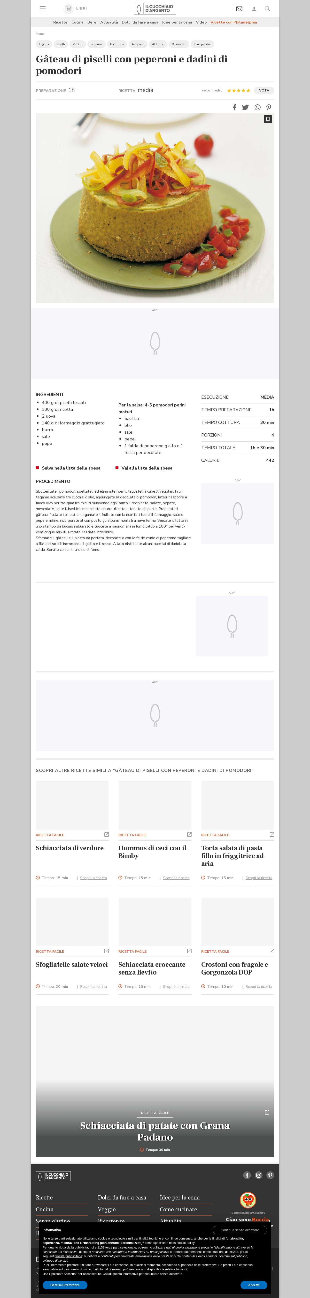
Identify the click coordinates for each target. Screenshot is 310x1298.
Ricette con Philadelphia (234, 22)
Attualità (109, 22)
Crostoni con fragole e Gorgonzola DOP (234, 968)
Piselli (61, 44)
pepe (47, 443)
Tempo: (55, 878)
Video (201, 22)
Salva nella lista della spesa (71, 468)
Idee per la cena (177, 22)
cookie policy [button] (185, 1243)
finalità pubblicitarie (68, 1256)
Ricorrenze (179, 44)
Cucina (77, 22)
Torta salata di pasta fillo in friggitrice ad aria (232, 856)
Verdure (78, 44)
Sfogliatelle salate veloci (72, 964)
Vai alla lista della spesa (147, 468)
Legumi (44, 44)
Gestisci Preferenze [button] (65, 1285)
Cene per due (202, 44)
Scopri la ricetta (93, 878)
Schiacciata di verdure (70, 848)
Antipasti (138, 44)
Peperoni (96, 44)
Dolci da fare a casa (140, 22)
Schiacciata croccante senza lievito (152, 968)
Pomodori (117, 44)
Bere (91, 22)
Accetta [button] (254, 1285)
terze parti (112, 1247)
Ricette (60, 22)
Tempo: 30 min (155, 1150)
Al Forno (158, 44)
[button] (234, 107)
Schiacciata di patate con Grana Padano (155, 1131)
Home (40, 34)
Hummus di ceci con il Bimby (152, 852)
